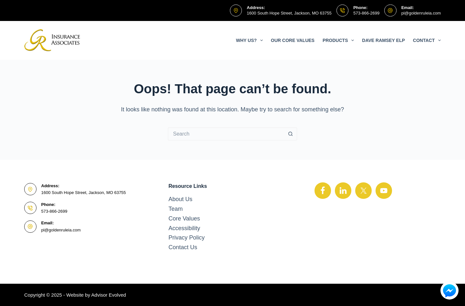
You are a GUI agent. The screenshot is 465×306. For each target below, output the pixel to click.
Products (339, 40)
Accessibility (184, 228)
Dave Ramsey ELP (383, 40)
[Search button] (290, 134)
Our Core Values (293, 40)
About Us (180, 199)
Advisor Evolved (108, 295)
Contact (427, 40)
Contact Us (183, 247)
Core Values (184, 218)
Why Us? (250, 40)
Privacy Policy (187, 237)
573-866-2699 (366, 13)
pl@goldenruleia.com (421, 13)
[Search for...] (226, 134)
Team (176, 209)
